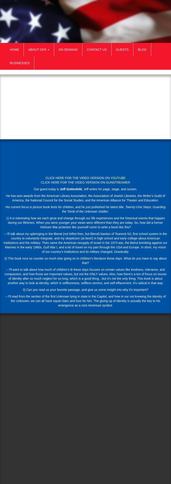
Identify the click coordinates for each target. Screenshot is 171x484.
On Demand (68, 49)
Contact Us (97, 49)
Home (14, 49)
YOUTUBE (118, 178)
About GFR (38, 49)
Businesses (20, 63)
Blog (142, 49)
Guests (122, 49)
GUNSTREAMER (118, 182)
